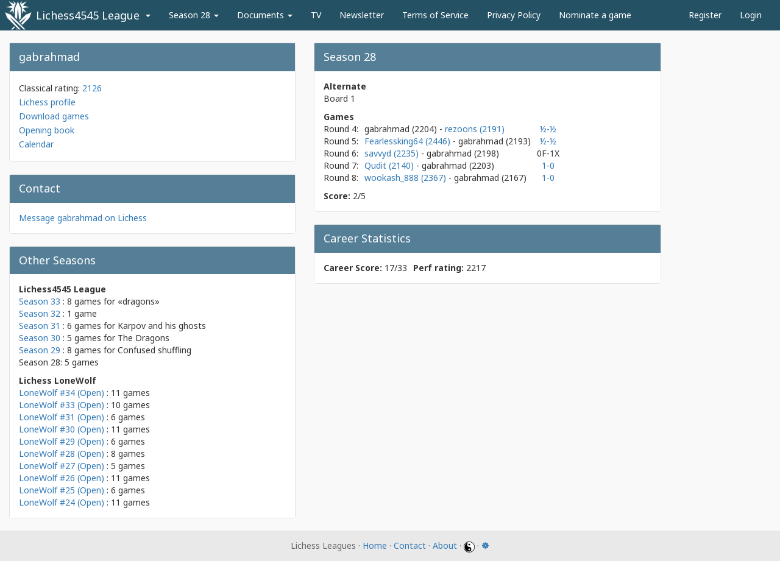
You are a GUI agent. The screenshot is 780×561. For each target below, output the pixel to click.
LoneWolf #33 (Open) (61, 405)
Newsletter (361, 15)
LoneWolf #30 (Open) (61, 429)
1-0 (548, 165)
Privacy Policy (514, 15)
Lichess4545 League (88, 15)
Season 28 (194, 15)
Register (705, 15)
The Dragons (143, 338)
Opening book (46, 130)
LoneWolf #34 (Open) (61, 392)
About (445, 545)
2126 (92, 88)
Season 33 (39, 301)
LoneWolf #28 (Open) (61, 453)
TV (316, 15)
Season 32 (39, 313)
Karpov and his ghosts (162, 325)
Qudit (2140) (390, 165)
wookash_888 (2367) (406, 177)
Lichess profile (47, 102)
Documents (264, 15)
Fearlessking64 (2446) (408, 141)
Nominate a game (595, 15)
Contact (410, 545)
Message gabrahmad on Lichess (83, 218)
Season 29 (39, 350)
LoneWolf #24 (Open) (61, 502)
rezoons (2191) (475, 129)
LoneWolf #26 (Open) (61, 478)
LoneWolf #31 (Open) (61, 417)
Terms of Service (435, 15)
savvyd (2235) (392, 153)
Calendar (36, 144)
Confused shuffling (154, 350)
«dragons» (139, 301)
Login (751, 15)
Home (375, 545)
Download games (54, 116)
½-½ (548, 129)
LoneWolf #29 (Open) (61, 441)
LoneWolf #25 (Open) (61, 490)
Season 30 (39, 338)
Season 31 (39, 325)
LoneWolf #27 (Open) (61, 465)
